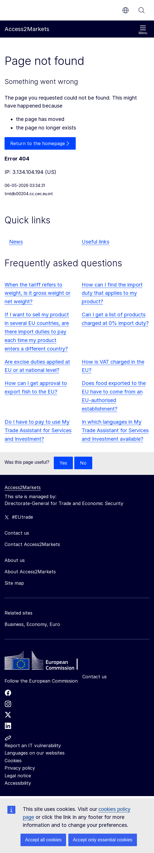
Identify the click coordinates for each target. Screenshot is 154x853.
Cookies (13, 760)
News (16, 242)
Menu (143, 30)
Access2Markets (23, 487)
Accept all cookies (43, 839)
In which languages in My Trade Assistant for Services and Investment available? (115, 430)
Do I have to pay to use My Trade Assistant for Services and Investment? (38, 430)
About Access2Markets (30, 571)
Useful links (95, 242)
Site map (14, 583)
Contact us (94, 676)
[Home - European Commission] (46, 662)
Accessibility (18, 783)
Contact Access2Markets (32, 544)
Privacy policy (20, 768)
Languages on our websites (35, 753)
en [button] (125, 10)
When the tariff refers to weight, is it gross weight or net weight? (37, 293)
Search (141, 10)
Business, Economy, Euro (32, 624)
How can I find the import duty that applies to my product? (112, 293)
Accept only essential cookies (102, 839)
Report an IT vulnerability (33, 745)
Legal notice (18, 775)
